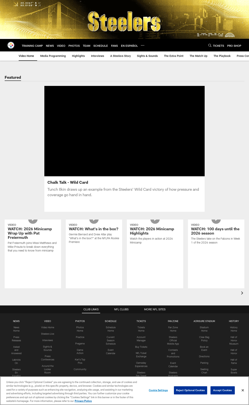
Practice (80, 337)
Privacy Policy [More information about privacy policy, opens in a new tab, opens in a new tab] (83, 400)
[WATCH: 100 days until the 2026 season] (216, 234)
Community (80, 369)
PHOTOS (80, 321)
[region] (124, 390)
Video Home (47, 327)
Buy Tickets (141, 346)
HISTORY (234, 321)
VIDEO (47, 321)
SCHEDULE (111, 321)
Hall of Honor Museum (233, 340)
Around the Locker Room (47, 369)
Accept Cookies (222, 390)
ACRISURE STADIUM (204, 321)
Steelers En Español (16, 372)
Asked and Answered (16, 350)
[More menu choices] (142, 45)
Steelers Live (47, 333)
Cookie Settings (158, 390)
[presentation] (242, 293)
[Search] (209, 45)
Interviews (47, 340)
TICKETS (141, 321)
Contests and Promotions (173, 353)
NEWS (16, 321)
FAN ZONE (173, 321)
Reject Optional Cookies (190, 390)
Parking (204, 362)
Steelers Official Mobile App (173, 340)
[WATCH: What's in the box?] (94, 234)
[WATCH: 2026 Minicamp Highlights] (155, 234)
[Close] (242, 390)
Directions (204, 356)
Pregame (80, 343)
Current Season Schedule (111, 340)
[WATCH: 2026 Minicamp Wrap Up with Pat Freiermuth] (33, 238)
